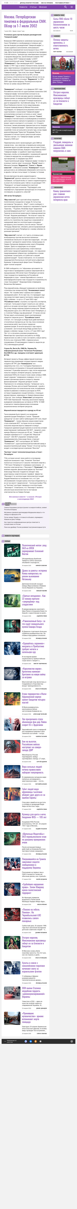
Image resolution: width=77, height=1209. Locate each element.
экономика (58, 187)
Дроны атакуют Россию (29, 3)
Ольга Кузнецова (41, 714)
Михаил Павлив (41, 591)
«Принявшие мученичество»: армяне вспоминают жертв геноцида (32, 1169)
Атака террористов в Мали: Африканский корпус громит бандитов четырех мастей (34, 748)
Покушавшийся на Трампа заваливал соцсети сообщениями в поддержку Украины (34, 964)
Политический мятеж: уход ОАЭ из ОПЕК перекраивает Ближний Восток (34, 549)
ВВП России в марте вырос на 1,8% (63, 131)
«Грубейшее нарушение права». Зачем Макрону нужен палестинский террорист (33, 990)
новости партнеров (12, 535)
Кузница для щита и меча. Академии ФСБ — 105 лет (34, 891)
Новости (30, 7)
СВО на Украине (47, 3)
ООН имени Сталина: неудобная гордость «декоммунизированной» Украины (33, 1144)
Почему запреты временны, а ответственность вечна (60, 44)
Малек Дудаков (41, 980)
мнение (57, 36)
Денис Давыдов (41, 1160)
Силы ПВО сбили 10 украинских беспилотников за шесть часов (62, 23)
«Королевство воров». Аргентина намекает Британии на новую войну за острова (33, 698)
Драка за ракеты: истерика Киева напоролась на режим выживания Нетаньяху (34, 574)
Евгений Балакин (41, 860)
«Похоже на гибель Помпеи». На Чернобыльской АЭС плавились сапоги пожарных (31, 1042)
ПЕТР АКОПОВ (57, 51)
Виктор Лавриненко (40, 689)
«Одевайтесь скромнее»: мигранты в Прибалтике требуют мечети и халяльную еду (33, 673)
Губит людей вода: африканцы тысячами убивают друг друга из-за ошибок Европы (33, 869)
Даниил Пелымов (41, 1059)
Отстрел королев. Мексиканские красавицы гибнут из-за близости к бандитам (34, 1068)
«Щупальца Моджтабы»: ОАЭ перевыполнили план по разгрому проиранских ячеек (34, 939)
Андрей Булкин (42, 616)
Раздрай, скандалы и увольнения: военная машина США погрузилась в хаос (63, 146)
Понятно (67, 1193)
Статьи (39, 7)
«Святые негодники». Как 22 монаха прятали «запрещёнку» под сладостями (33, 600)
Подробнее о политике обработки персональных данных (42, 1194)
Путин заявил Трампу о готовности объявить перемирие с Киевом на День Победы (61, 79)
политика (57, 138)
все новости (56, 30)
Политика (56, 73)
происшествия (59, 88)
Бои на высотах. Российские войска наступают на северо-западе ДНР (32, 796)
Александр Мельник (40, 765)
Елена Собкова (42, 1185)
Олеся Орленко (42, 1006)
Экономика (56, 127)
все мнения (69, 51)
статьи (7, 541)
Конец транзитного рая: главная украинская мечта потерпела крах (61, 195)
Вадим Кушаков (41, 905)
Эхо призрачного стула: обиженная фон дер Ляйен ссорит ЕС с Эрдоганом (34, 772)
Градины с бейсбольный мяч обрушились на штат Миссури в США (62, 179)
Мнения (49, 7)
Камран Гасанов (41, 787)
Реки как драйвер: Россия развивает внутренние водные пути (25, 527)
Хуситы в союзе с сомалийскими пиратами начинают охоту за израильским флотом (33, 1093)
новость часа (59, 15)
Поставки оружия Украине (65, 3)
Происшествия (57, 174)
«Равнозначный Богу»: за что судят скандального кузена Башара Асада (33, 649)
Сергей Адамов (42, 812)
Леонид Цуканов (41, 663)
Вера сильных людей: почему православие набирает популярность (32, 845)
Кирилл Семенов (41, 565)
